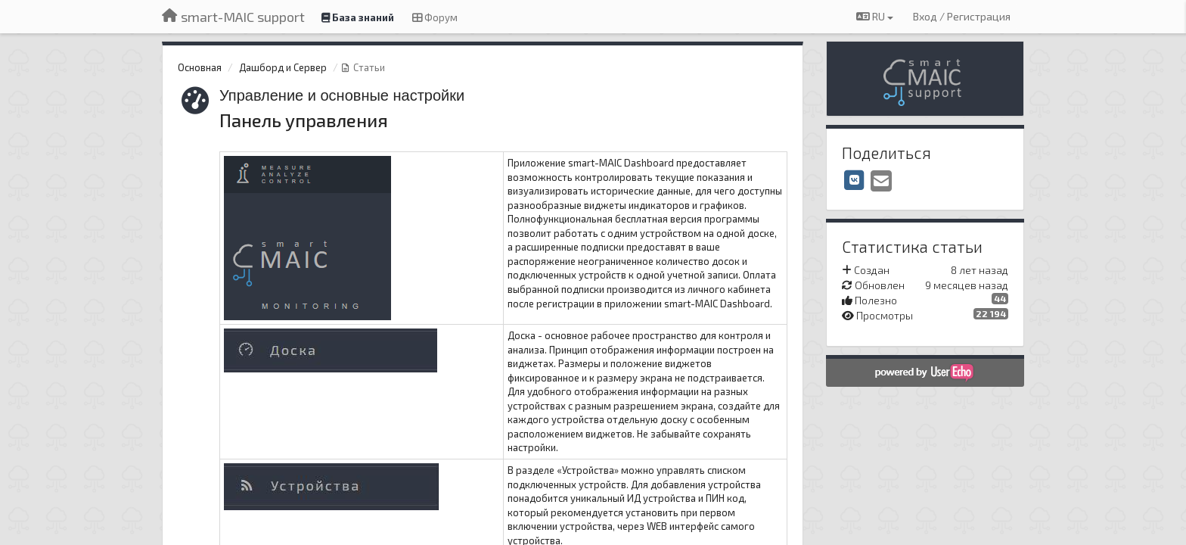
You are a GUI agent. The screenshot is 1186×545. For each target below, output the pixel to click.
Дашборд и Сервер (283, 67)
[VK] (854, 180)
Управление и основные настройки (341, 95)
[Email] (881, 182)
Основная (200, 67)
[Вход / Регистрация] (962, 17)
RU (874, 16)
